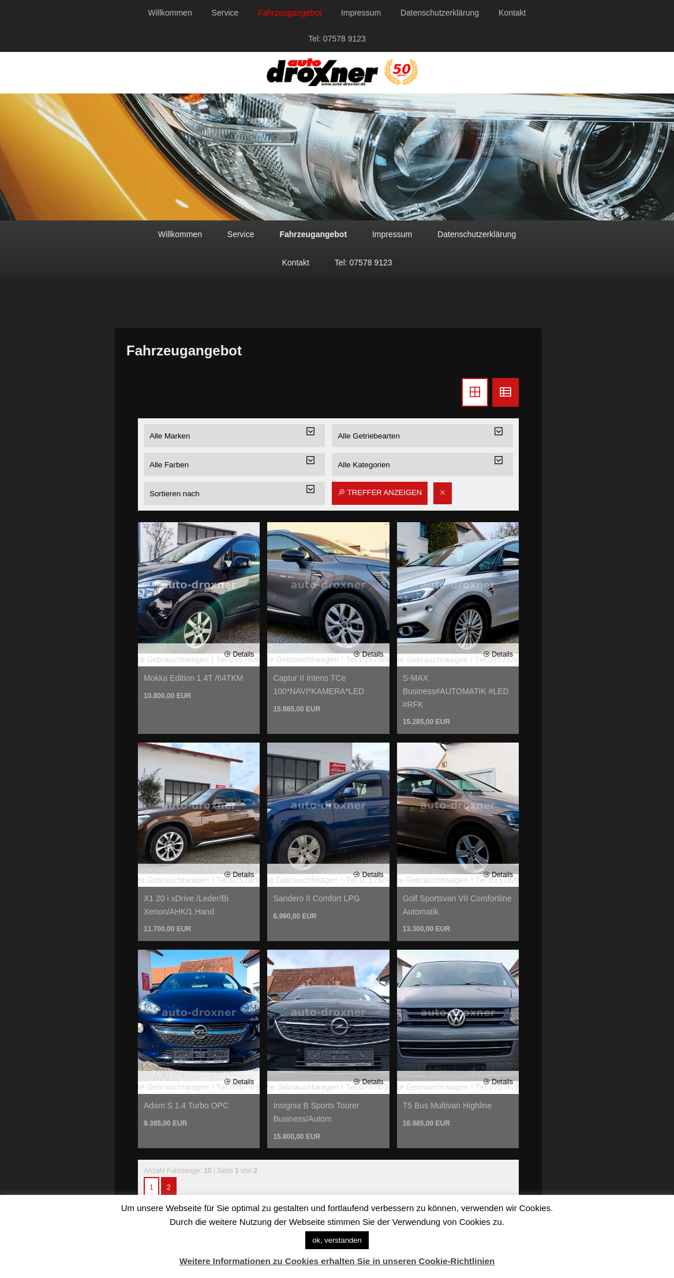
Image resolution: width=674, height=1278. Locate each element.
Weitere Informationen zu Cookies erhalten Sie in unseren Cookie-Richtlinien (337, 1261)
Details (239, 654)
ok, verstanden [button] (336, 1240)
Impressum (361, 12)
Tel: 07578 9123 (337, 38)
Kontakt (512, 12)
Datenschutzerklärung (439, 12)
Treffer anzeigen (380, 492)
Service (225, 12)
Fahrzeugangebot (289, 12)
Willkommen (170, 12)
